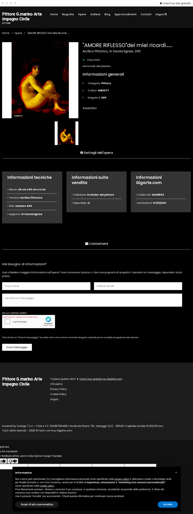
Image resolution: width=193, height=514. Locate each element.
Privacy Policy (58, 389)
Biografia (68, 14)
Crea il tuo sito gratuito (175, 3)
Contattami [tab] (96, 243)
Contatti (146, 14)
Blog (107, 14)
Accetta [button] (167, 504)
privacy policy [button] (122, 479)
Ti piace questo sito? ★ (86, 379)
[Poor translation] (12, 461)
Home (54, 14)
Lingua (161, 14)
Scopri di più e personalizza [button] (37, 504)
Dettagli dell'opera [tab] (96, 152)
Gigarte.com (64, 430)
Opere (82, 14)
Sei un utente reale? (14, 313)
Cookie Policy (58, 394)
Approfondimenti (125, 14)
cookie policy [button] (47, 485)
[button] (176, 472)
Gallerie (95, 14)
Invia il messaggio (17, 347)
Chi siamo (56, 384)
